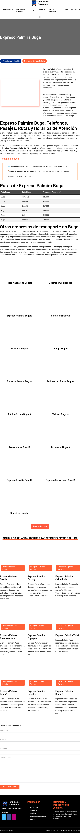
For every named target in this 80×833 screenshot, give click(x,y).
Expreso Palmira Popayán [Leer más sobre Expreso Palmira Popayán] (36, 637)
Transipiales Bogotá (19, 447)
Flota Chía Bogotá (60, 315)
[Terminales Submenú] (12, 9)
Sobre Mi (33, 819)
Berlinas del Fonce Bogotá (60, 381)
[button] (40, 526)
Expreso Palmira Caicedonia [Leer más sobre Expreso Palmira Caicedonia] (64, 578)
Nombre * (4, 730)
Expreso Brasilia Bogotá (19, 480)
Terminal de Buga (9, 159)
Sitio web (3, 748)
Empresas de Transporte (20, 10)
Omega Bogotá (60, 348)
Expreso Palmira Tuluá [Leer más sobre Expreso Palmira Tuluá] (67, 635)
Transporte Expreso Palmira (34, 61)
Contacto (74, 9)
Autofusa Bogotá (19, 348)
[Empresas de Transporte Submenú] (34, 10)
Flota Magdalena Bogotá (19, 282)
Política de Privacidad (38, 816)
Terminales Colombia (11, 61)
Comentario (5, 757)
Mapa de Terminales (52, 10)
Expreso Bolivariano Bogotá (60, 480)
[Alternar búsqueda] (40, 17)
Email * (3, 739)
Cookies (33, 813)
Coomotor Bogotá (60, 447)
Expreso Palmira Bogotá (19, 315)
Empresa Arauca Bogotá (19, 381)
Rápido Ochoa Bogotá (19, 414)
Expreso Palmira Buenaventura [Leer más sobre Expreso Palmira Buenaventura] (8, 637)
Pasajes (40, 9)
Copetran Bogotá (19, 512)
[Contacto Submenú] (79, 9)
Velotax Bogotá (60, 414)
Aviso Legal (34, 807)
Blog (66, 9)
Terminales (7, 9)
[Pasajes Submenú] (44, 9)
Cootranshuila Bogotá (60, 282)
